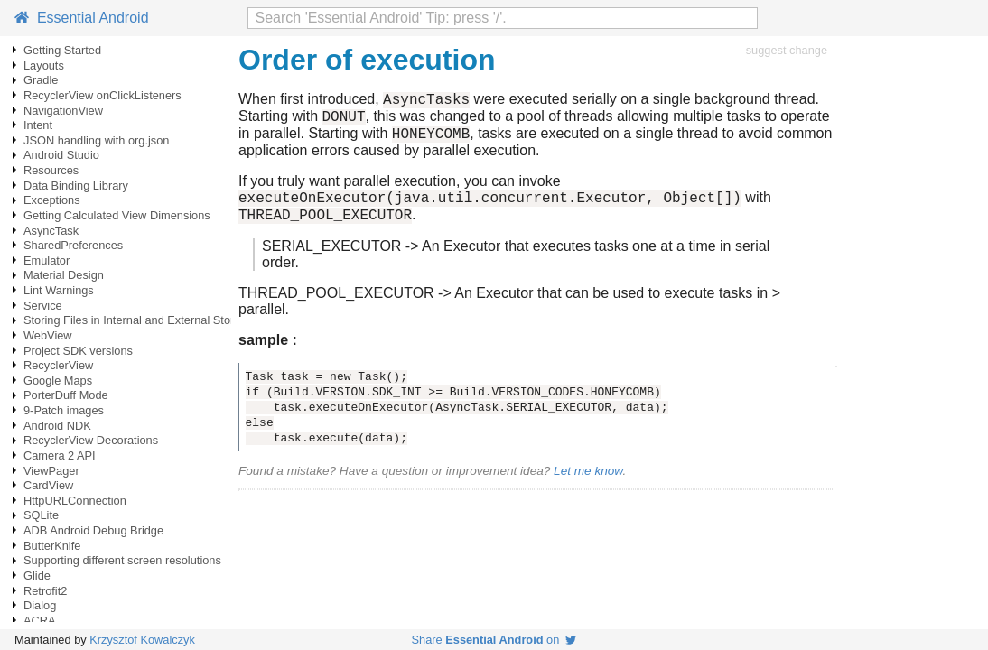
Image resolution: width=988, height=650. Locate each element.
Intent (37, 125)
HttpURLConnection (74, 500)
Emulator (46, 260)
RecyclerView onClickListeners (102, 95)
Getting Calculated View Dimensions (116, 215)
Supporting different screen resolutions (122, 560)
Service (42, 305)
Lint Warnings (58, 290)
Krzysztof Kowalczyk (142, 639)
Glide (37, 575)
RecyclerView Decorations (90, 440)
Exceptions (51, 200)
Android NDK (57, 425)
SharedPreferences (73, 245)
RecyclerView (58, 365)
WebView (47, 335)
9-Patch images (63, 410)
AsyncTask (51, 230)
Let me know (588, 484)
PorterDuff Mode (65, 395)
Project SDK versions (78, 351)
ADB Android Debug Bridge (93, 530)
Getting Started (62, 50)
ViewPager (51, 471)
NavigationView (63, 110)
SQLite (41, 515)
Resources (51, 170)
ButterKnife (51, 545)
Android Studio (61, 155)
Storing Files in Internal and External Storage (138, 320)
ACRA (39, 620)
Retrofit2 (45, 591)
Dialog (39, 605)
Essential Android (81, 17)
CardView (48, 485)
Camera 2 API (59, 455)
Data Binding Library (75, 185)
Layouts (43, 65)
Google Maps (57, 380)
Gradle (40, 80)
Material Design (63, 275)
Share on (494, 639)
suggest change (786, 50)
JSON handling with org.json (96, 140)
